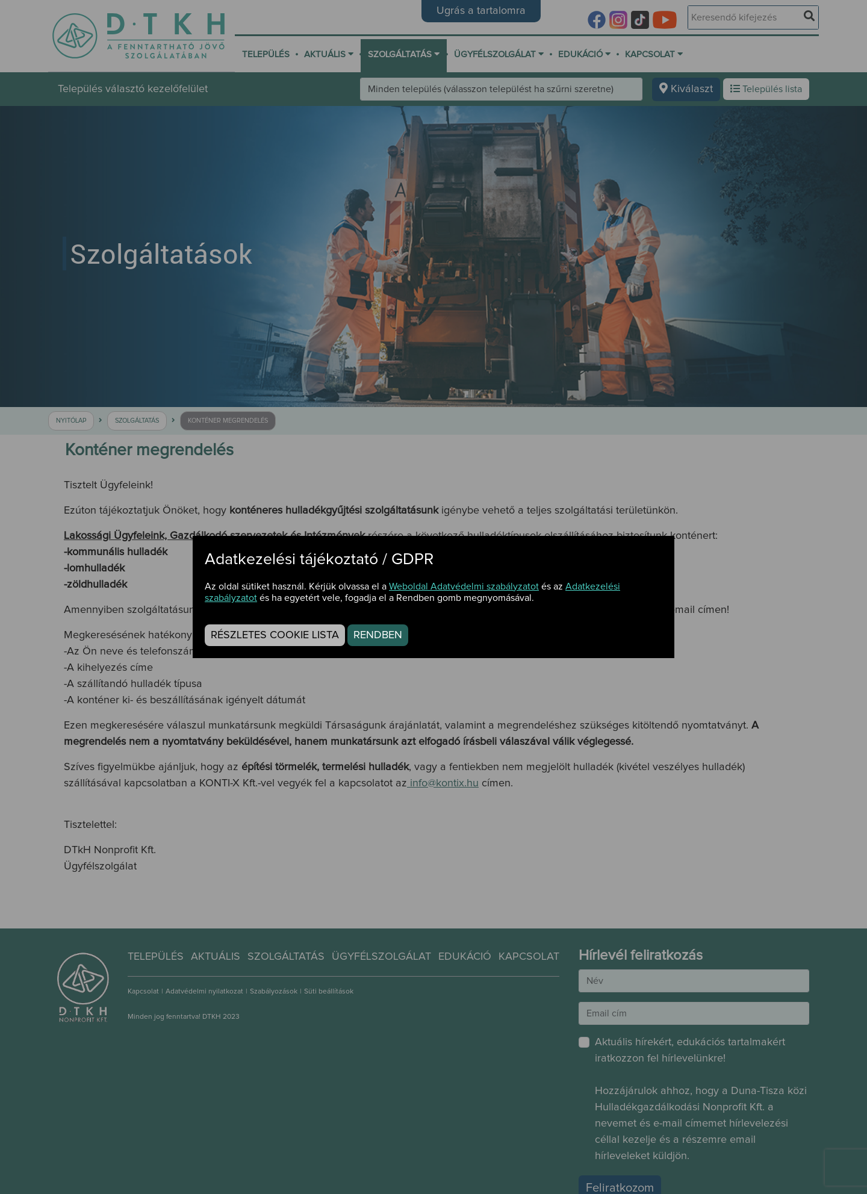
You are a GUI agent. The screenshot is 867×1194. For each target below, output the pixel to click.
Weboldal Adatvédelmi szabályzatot (464, 586)
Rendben (377, 635)
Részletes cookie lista (275, 635)
